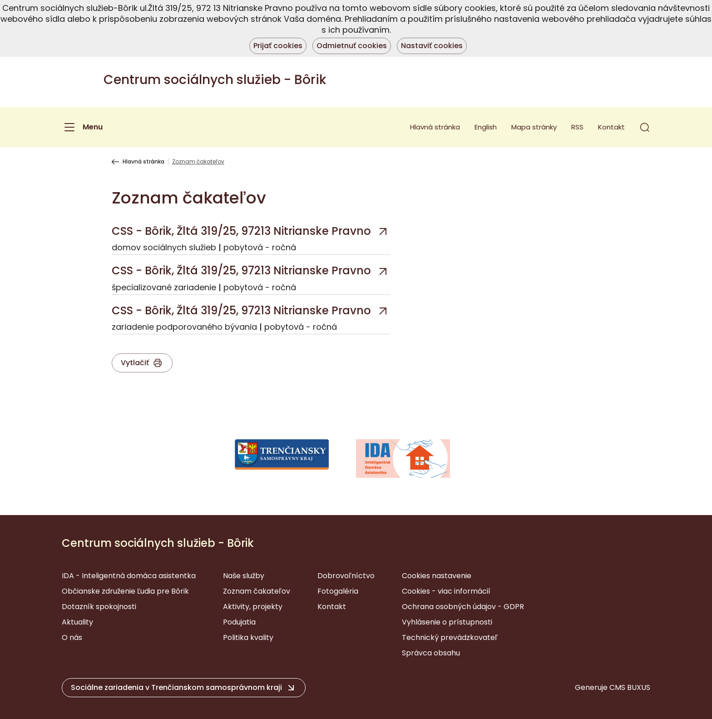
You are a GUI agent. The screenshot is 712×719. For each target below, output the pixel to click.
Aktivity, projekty (252, 606)
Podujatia (239, 622)
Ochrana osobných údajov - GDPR (463, 606)
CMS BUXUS (629, 687)
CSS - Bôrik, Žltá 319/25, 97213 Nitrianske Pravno (241, 230)
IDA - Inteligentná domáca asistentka (129, 575)
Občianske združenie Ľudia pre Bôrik (125, 591)
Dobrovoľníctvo (346, 575)
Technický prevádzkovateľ (450, 637)
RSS (577, 127)
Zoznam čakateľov (256, 591)
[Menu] (82, 127)
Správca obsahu (431, 653)
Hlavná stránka (435, 127)
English (486, 127)
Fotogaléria (337, 591)
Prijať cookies (277, 45)
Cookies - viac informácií (446, 591)
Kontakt (611, 127)
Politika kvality (248, 637)
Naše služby (243, 575)
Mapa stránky (534, 127)
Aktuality (77, 622)
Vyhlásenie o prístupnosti (447, 622)
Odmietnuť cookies (351, 45)
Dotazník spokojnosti (99, 606)
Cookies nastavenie (436, 575)
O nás (72, 637)
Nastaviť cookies (432, 45)
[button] (645, 127)
